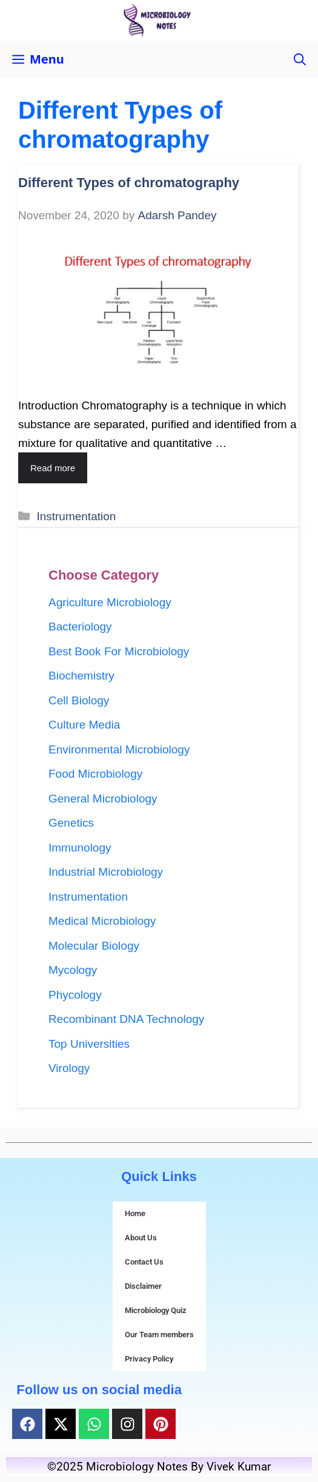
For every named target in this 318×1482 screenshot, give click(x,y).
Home (135, 1213)
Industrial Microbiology (105, 871)
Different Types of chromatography (128, 182)
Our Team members (159, 1334)
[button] (300, 59)
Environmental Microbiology (119, 749)
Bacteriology (80, 626)
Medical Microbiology (102, 921)
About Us (141, 1237)
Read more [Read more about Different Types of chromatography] (52, 468)
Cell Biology (78, 700)
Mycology (72, 970)
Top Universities (89, 1043)
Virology (69, 1068)
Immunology (79, 847)
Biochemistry (81, 675)
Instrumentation (76, 516)
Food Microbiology (95, 773)
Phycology (75, 994)
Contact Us (144, 1261)
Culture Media (84, 724)
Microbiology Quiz (156, 1310)
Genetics (71, 822)
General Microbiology (102, 798)
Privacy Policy (149, 1358)
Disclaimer (143, 1286)
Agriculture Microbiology (109, 602)
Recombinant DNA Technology (126, 1019)
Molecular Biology (93, 945)
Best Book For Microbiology (118, 651)
